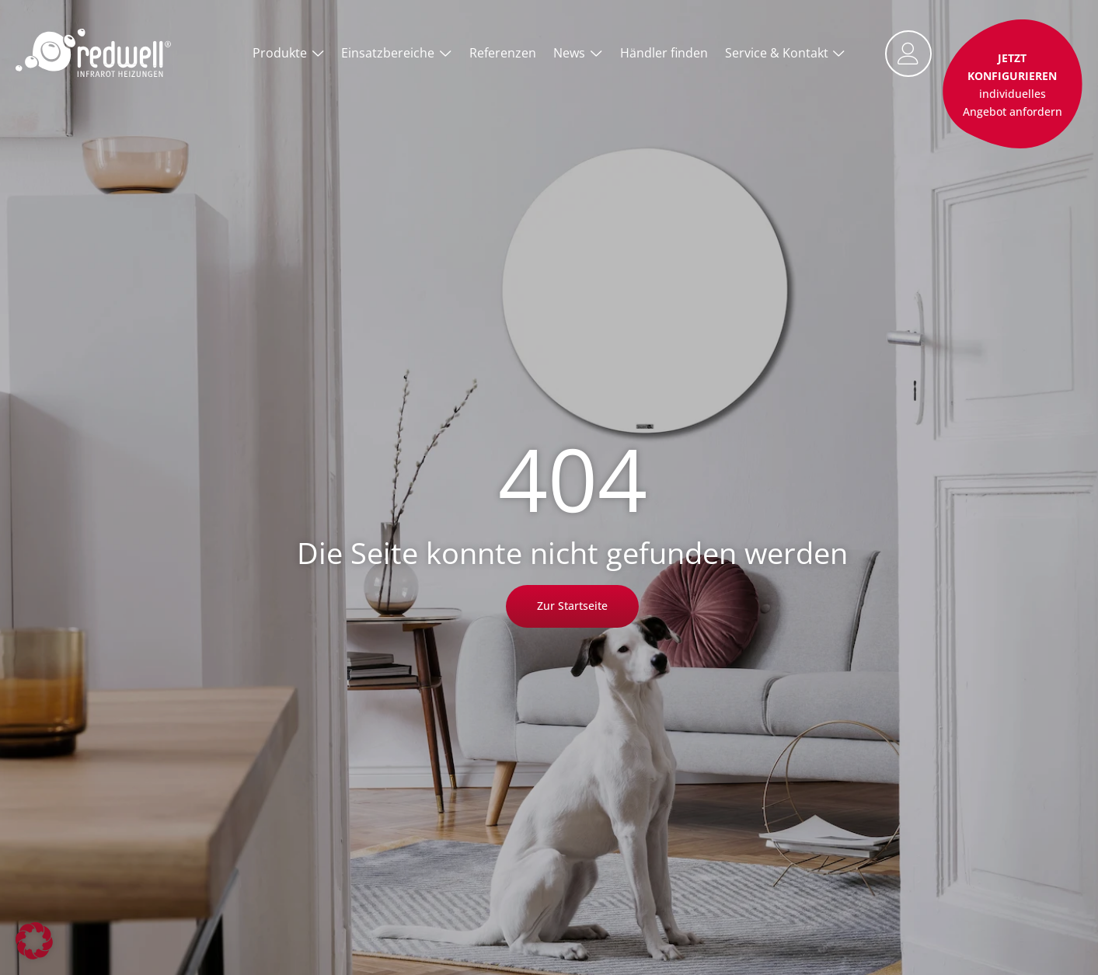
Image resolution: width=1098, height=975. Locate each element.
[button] (34, 941)
